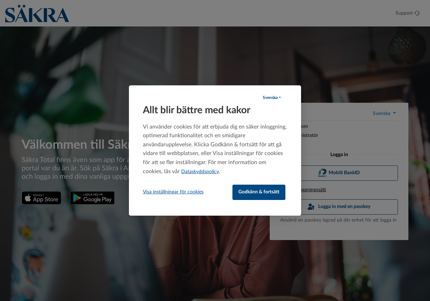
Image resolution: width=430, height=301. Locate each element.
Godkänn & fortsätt (258, 192)
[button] (272, 97)
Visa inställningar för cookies (173, 192)
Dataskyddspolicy (200, 171)
